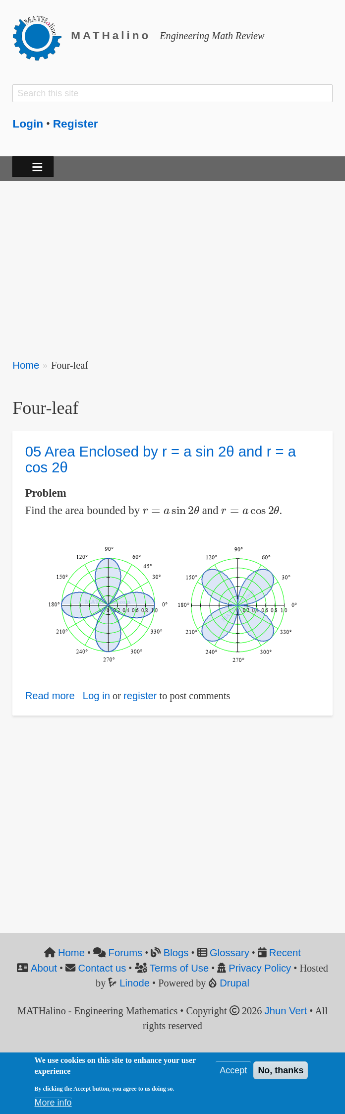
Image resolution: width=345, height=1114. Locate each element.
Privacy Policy (260, 968)
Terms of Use (179, 968)
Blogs (176, 952)
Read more (50, 695)
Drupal (234, 983)
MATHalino (111, 35)
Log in (96, 695)
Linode (134, 983)
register (140, 695)
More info (53, 1103)
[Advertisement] (172, 263)
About (44, 968)
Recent (285, 952)
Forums (126, 952)
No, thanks (280, 1070)
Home (25, 365)
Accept (233, 1070)
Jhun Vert (286, 1010)
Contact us (102, 968)
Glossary (229, 952)
